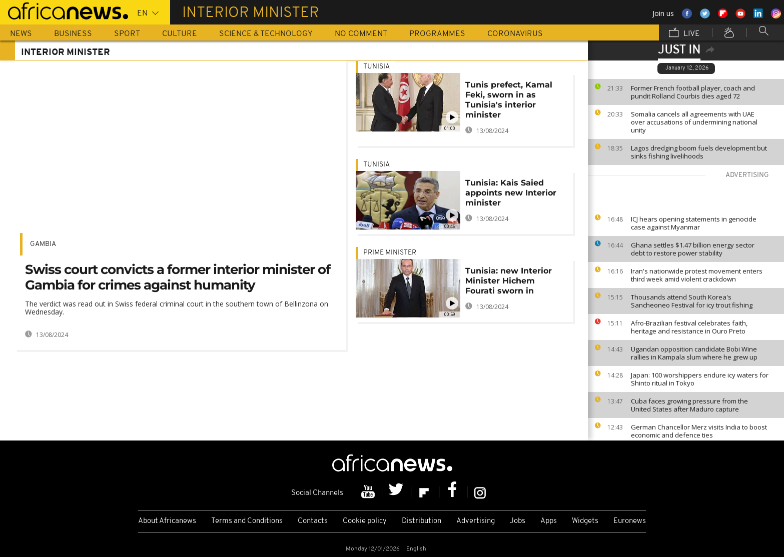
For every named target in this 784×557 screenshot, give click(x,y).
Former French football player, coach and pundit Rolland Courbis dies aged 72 (693, 92)
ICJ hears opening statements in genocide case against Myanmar (693, 223)
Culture (179, 34)
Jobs (517, 521)
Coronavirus (515, 34)
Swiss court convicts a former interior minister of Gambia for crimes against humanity (177, 277)
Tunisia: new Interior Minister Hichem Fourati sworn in (508, 281)
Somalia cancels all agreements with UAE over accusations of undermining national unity (694, 122)
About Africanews (167, 521)
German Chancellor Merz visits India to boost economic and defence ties (699, 431)
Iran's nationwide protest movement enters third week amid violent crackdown (696, 275)
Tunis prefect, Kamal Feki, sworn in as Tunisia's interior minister (508, 100)
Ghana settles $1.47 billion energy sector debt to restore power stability (692, 249)
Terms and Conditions (247, 521)
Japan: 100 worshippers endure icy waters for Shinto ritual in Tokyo (699, 379)
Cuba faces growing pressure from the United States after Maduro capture (689, 405)
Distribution (421, 521)
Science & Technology (266, 34)
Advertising (475, 521)
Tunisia (376, 66)
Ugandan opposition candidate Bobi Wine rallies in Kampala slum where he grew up (694, 353)
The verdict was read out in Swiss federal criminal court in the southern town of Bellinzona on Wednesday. (176, 307)
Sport (127, 34)
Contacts (313, 521)
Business (73, 34)
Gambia (43, 244)
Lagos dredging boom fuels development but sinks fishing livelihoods (699, 152)
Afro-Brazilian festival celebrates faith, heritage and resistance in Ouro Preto (689, 327)
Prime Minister (389, 252)
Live (684, 33)
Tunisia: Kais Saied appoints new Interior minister (510, 193)
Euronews (629, 521)
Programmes (437, 34)
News (21, 34)
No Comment (361, 34)
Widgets (585, 521)
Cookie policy (365, 521)
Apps (548, 521)
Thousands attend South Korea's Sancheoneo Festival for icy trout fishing (691, 301)
